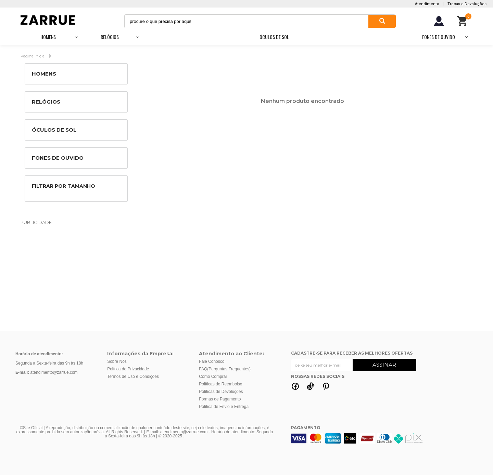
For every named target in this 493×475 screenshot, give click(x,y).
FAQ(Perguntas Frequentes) (225, 369)
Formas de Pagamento (220, 399)
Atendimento (427, 4)
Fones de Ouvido (438, 36)
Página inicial (33, 55)
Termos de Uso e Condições (133, 376)
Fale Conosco (211, 361)
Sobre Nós (117, 361)
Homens (48, 36)
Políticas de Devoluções (221, 392)
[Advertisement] (246, 278)
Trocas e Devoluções (466, 4)
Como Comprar (213, 376)
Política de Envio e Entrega (224, 407)
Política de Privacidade (128, 369)
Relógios (110, 36)
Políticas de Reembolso (220, 384)
